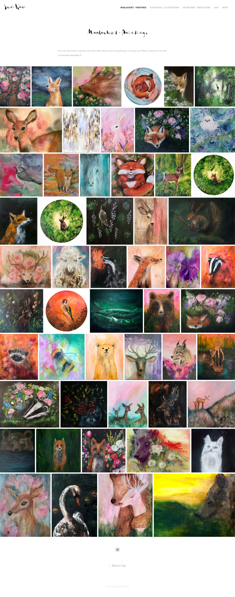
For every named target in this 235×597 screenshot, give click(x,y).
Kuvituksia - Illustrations (164, 7)
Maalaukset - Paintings (133, 7)
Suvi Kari (15, 7)
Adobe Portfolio (122, 586)
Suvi (216, 7)
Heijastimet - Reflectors (196, 7)
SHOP (225, 7)
